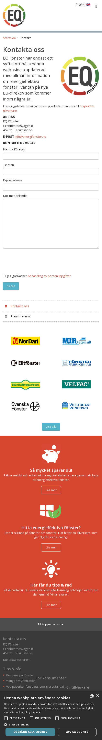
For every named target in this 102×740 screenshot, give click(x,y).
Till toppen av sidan (51, 624)
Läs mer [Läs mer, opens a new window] (36, 712)
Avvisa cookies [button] (77, 732)
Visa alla (51, 427)
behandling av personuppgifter (49, 276)
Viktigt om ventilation (20, 681)
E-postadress (12, 180)
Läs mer (51, 490)
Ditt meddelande (15, 196)
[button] (51, 724)
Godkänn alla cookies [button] (30, 732)
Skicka (11, 286)
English (83, 4)
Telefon (8, 165)
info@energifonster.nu (30, 136)
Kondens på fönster (20, 675)
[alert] (51, 715)
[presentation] (34, 260)
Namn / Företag (14, 149)
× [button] (97, 695)
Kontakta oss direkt (17, 660)
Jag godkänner (37, 276)
